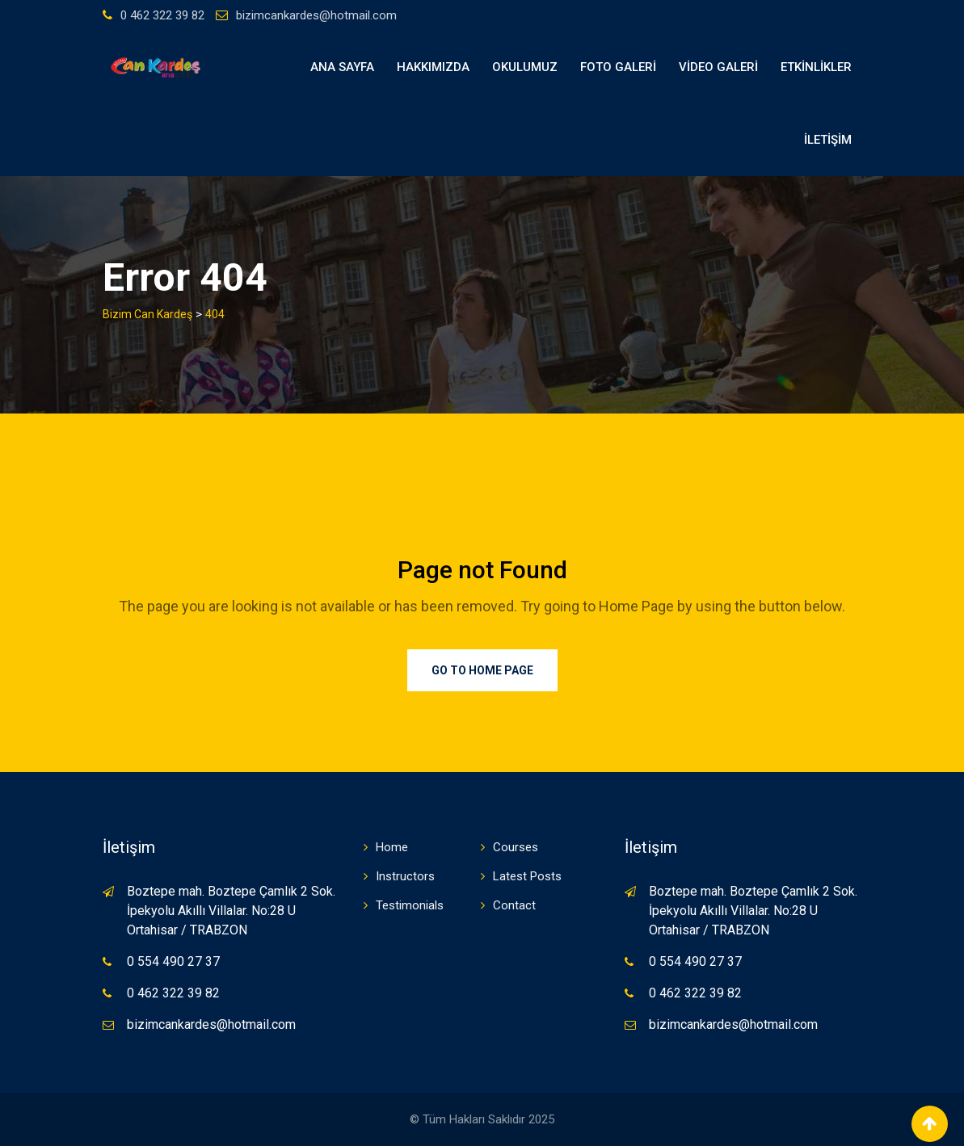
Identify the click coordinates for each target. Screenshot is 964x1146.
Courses (515, 847)
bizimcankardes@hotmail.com (316, 15)
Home (392, 847)
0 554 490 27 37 (173, 961)
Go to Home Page (482, 670)
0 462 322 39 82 (162, 15)
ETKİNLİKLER (816, 67)
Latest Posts (527, 876)
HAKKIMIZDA (433, 67)
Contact (514, 905)
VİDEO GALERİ (718, 67)
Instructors (405, 876)
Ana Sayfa (342, 67)
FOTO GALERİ (618, 67)
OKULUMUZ (525, 67)
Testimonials (410, 905)
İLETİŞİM (828, 139)
